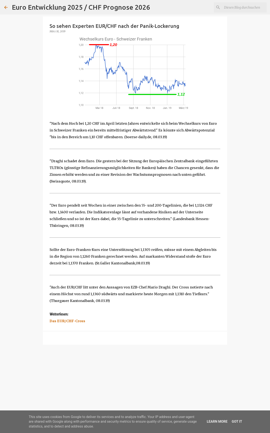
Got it (237, 421)
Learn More (217, 421)
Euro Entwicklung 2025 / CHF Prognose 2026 (81, 7)
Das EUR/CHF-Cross (67, 321)
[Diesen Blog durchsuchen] (244, 7)
